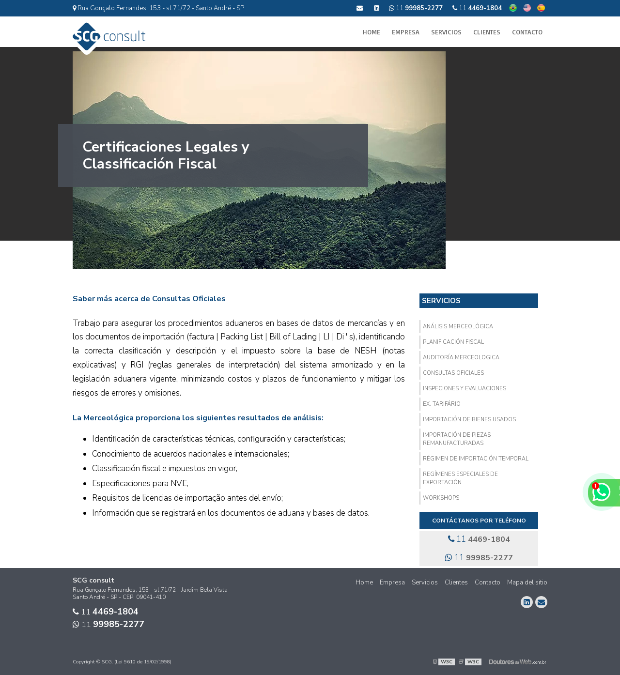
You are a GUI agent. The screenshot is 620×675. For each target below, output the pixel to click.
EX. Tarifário (442, 404)
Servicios (446, 32)
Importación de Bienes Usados (469, 419)
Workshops (441, 498)
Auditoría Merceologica (461, 357)
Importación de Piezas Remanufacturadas (457, 439)
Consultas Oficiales (453, 373)
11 (477, 8)
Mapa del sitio (527, 582)
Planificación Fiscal (453, 342)
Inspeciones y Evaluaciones (464, 388)
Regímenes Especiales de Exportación (460, 478)
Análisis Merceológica (458, 326)
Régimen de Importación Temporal (475, 458)
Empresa (405, 32)
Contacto (527, 32)
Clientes (486, 32)
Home (371, 32)
